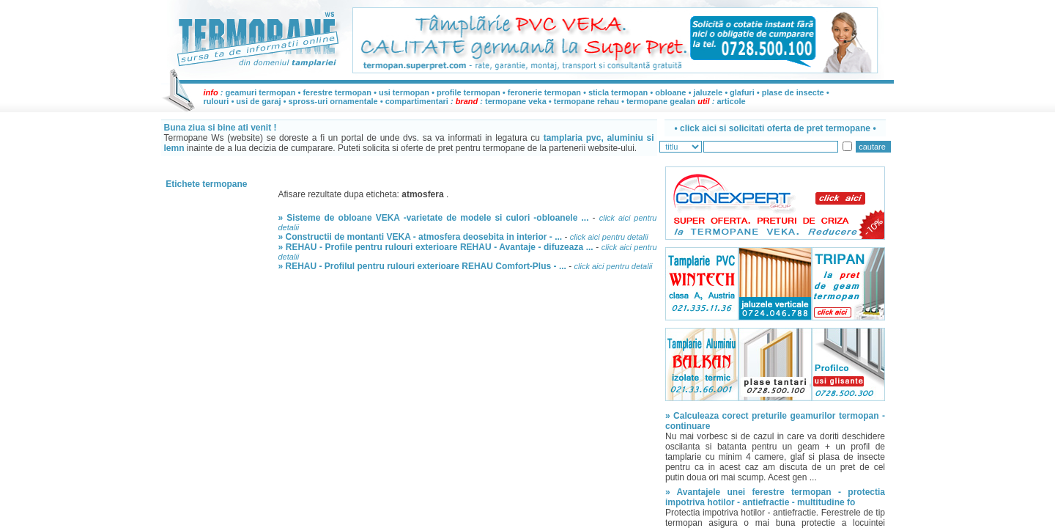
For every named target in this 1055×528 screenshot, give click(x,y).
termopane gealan (660, 101)
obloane (670, 92)
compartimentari (418, 101)
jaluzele (707, 92)
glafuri (742, 92)
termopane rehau (586, 101)
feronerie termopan (544, 92)
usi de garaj (258, 101)
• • (775, 128)
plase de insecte (793, 92)
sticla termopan (618, 92)
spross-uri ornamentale (332, 101)
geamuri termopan (260, 92)
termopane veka (516, 101)
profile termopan (468, 92)
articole (731, 101)
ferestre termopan (337, 92)
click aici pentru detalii (609, 236)
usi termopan (404, 92)
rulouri (216, 101)
